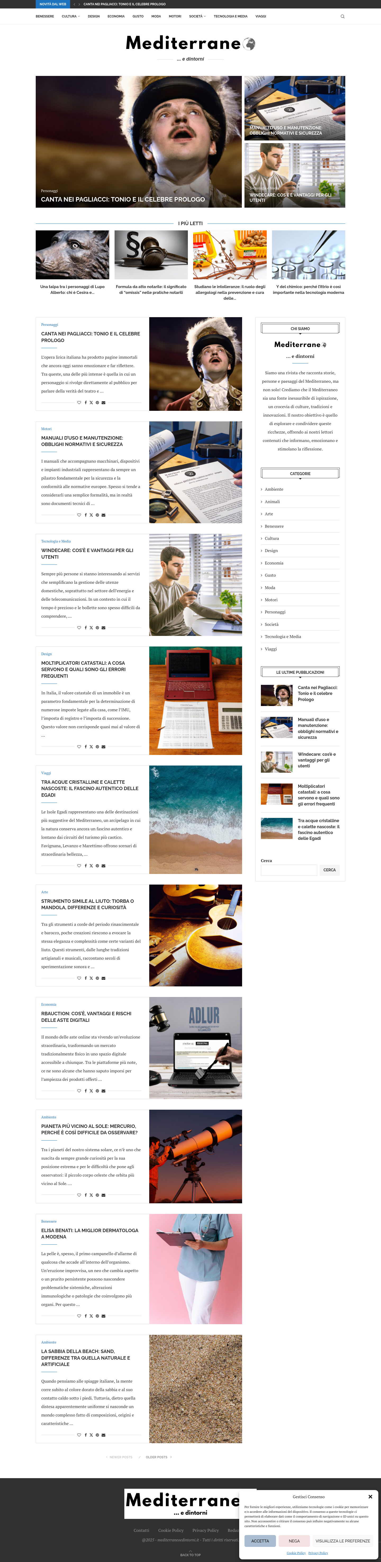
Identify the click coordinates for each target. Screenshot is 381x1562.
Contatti (141, 1530)
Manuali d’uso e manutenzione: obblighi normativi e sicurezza (286, 130)
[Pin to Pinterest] (97, 402)
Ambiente (274, 489)
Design (93, 16)
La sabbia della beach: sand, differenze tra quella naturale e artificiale (85, 1358)
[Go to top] (190, 1555)
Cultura (69, 16)
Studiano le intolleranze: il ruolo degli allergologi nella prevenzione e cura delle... (229, 292)
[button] (370, 1496)
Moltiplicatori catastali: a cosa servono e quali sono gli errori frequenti (83, 669)
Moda (156, 16)
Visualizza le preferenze (343, 1541)
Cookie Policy (296, 1553)
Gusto (138, 16)
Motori (175, 16)
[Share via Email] (103, 402)
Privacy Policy (318, 1553)
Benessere (45, 16)
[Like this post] (79, 402)
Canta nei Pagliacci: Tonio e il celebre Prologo (125, 4)
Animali (272, 501)
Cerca (266, 860)
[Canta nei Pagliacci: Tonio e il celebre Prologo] (139, 142)
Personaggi (275, 612)
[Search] (342, 16)
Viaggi (261, 16)
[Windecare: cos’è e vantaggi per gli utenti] (294, 175)
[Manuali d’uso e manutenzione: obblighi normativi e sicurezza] (294, 108)
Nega (294, 1541)
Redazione (237, 1530)
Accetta (260, 1541)
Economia (116, 16)
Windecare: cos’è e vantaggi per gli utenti (317, 760)
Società (195, 16)
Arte (269, 514)
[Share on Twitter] (91, 402)
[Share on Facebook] (86, 402)
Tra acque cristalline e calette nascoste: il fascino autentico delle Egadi (89, 788)
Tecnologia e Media (230, 16)
